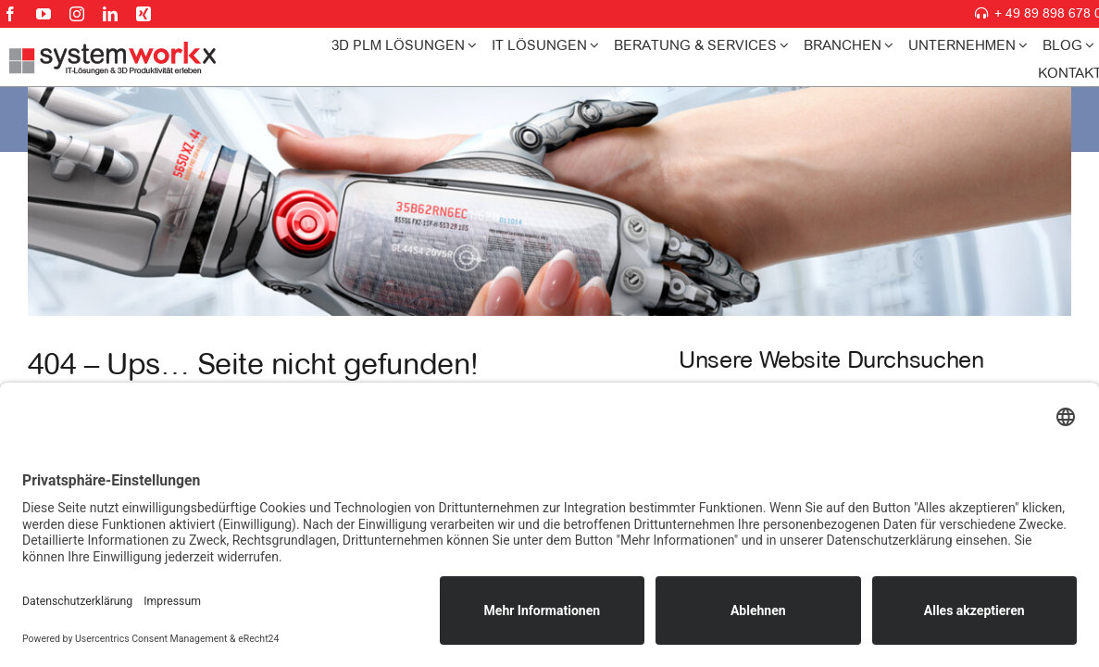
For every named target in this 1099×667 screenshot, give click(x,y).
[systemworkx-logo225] (113, 50)
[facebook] (10, 13)
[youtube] (43, 13)
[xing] (143, 13)
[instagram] (76, 13)
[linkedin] (110, 13)
